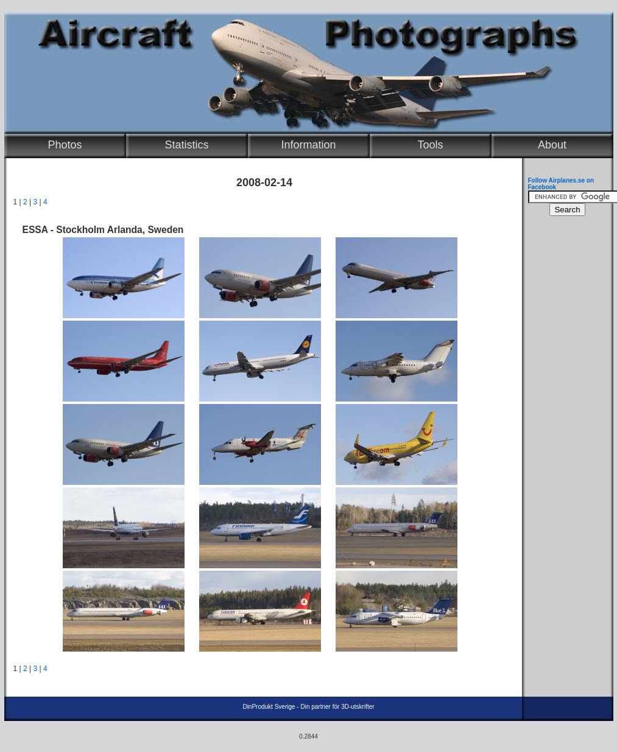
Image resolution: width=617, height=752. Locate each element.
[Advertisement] (564, 405)
